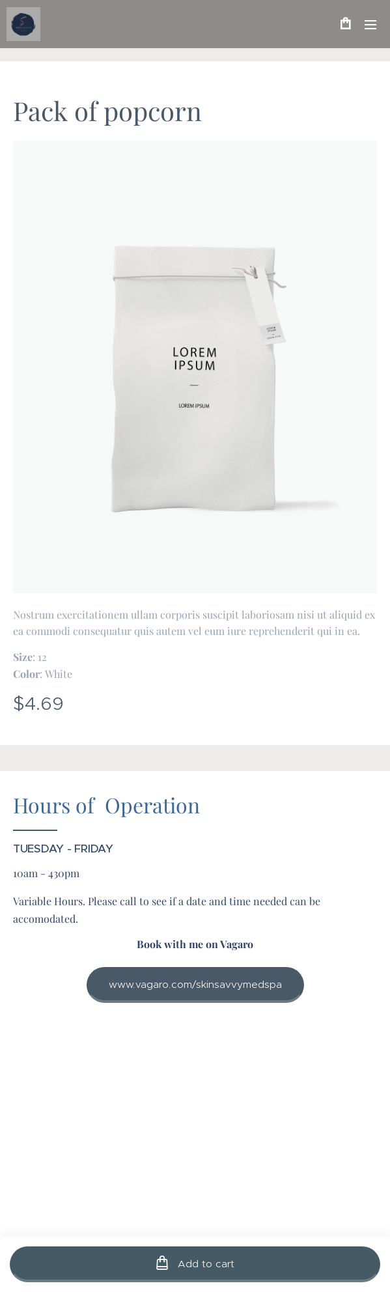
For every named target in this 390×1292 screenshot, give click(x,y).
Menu (370, 24)
